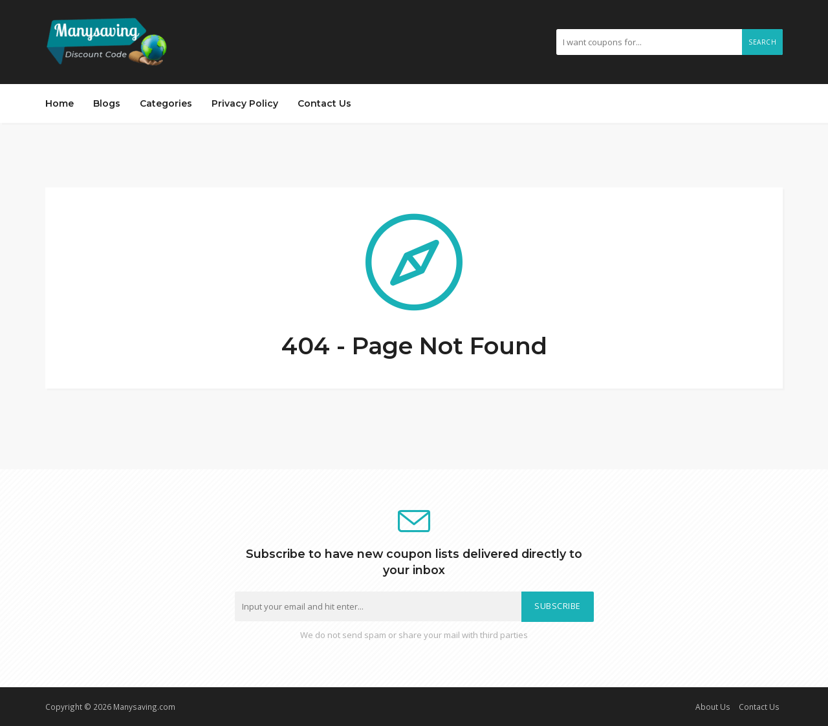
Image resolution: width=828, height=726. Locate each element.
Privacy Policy (245, 103)
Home (59, 103)
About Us (712, 706)
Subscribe (557, 606)
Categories (166, 103)
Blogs (106, 103)
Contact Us (324, 103)
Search (762, 42)
